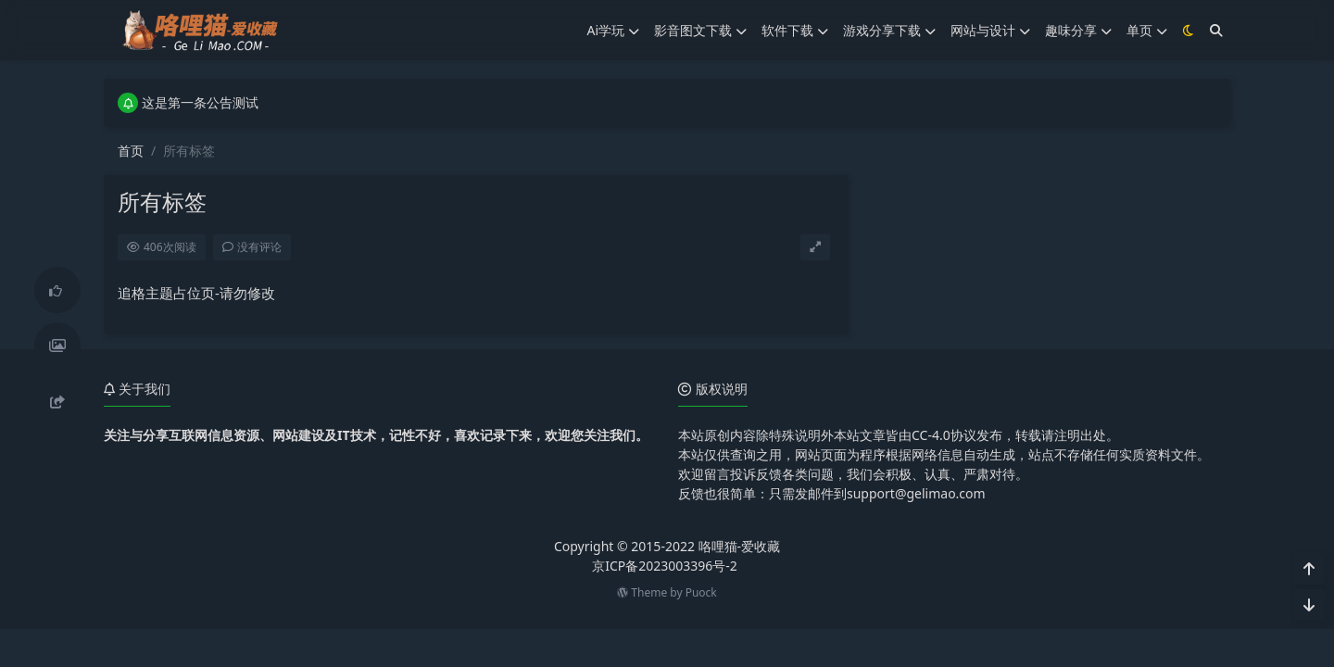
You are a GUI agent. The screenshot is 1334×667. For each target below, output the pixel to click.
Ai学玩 (612, 30)
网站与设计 (990, 30)
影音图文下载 (700, 30)
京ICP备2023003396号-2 (664, 565)
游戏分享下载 (889, 30)
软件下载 (794, 30)
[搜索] (1216, 30)
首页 (131, 150)
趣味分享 (1078, 30)
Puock (701, 592)
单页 (1146, 30)
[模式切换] (1188, 30)
